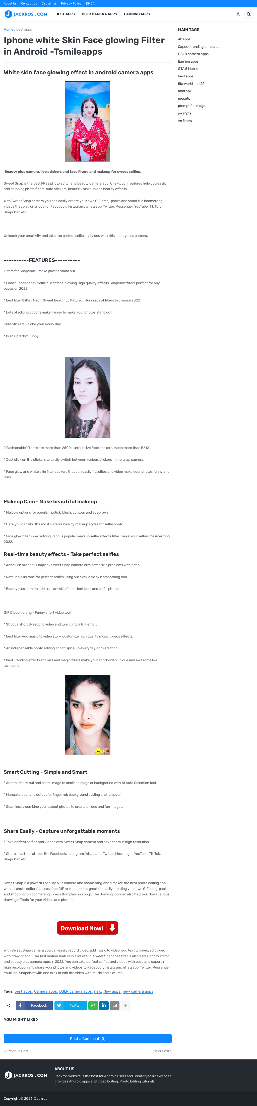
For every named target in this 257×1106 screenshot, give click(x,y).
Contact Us (29, 3)
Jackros (40, 1098)
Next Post (161, 1051)
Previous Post (17, 1051)
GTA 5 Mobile (188, 69)
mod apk (184, 91)
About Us (10, 3)
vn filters (185, 121)
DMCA (90, 3)
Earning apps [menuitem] (137, 14)
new (97, 992)
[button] (238, 14)
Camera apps (45, 992)
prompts (184, 113)
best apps (24, 29)
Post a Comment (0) (87, 1038)
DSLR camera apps (75, 992)
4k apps (184, 39)
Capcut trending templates (199, 47)
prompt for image (191, 106)
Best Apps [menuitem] (65, 14)
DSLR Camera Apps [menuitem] (99, 14)
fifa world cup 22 (191, 84)
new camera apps (138, 992)
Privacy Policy (71, 3)
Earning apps (188, 61)
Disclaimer (48, 3)
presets (184, 98)
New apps (111, 992)
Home (8, 29)
